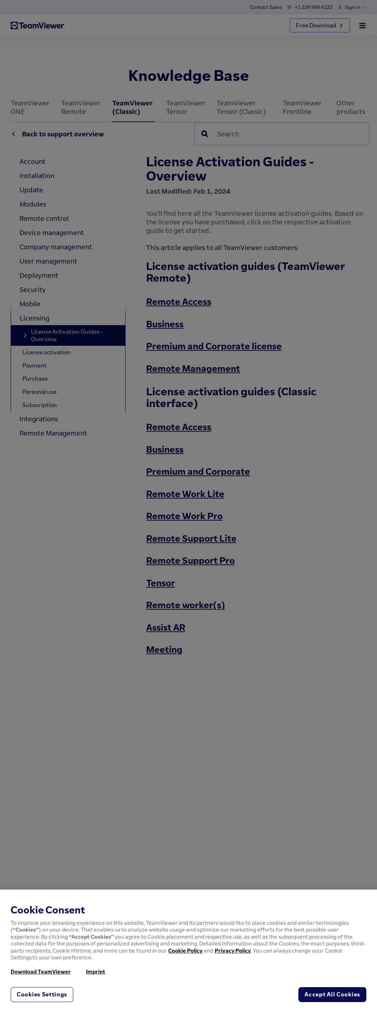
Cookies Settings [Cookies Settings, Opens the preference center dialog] (42, 994)
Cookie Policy (185, 950)
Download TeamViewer (41, 971)
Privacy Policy (233, 950)
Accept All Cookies (332, 994)
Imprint (95, 971)
